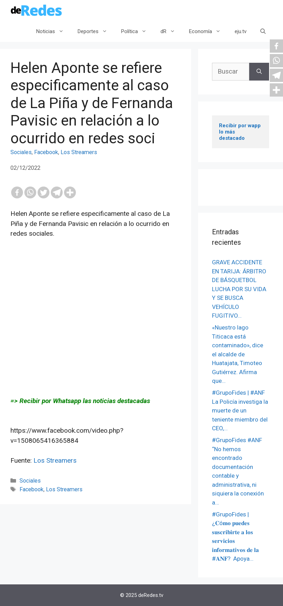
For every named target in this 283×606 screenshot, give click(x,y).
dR (171, 31)
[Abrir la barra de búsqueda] (263, 31)
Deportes (96, 31)
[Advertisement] (95, 317)
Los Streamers (79, 152)
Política (137, 31)
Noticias (53, 31)
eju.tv (240, 31)
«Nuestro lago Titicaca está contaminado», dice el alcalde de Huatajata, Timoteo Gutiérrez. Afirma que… (237, 354)
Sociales (21, 152)
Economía (208, 31)
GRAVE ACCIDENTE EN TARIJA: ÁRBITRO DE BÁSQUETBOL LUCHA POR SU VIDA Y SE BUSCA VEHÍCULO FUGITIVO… (239, 289)
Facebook (46, 152)
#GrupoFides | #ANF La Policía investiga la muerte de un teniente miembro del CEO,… (240, 410)
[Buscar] (259, 72)
